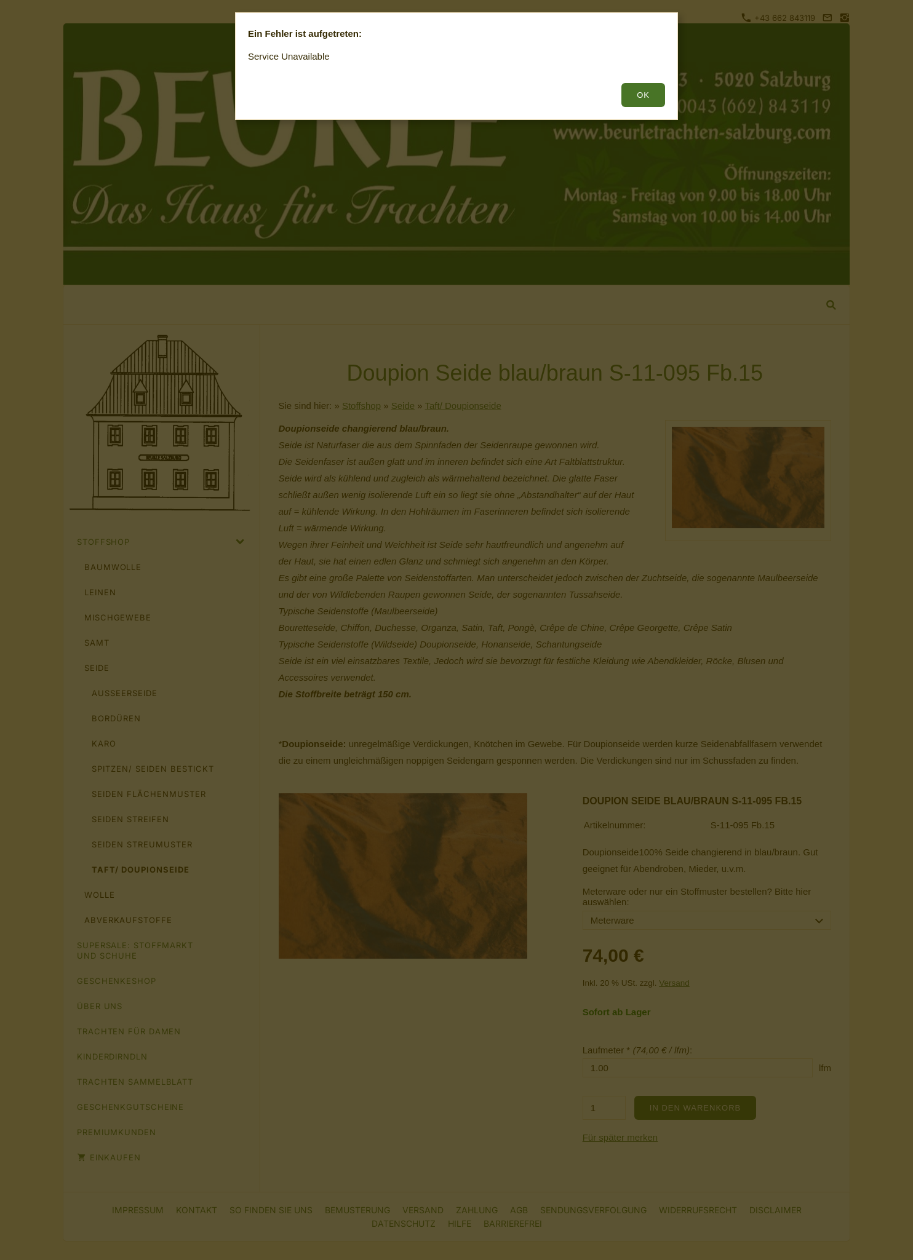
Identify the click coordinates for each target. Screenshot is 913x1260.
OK (643, 95)
